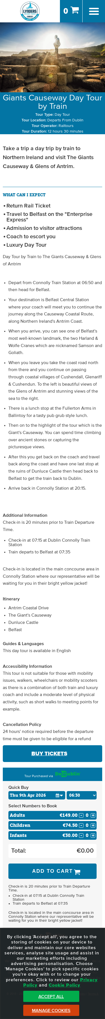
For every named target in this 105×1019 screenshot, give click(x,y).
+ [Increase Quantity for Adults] (93, 815)
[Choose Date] (36, 795)
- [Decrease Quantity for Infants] (81, 835)
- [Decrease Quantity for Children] (81, 825)
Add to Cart (52, 871)
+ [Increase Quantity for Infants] (93, 835)
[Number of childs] (87, 825)
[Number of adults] (87, 815)
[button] (59, 795)
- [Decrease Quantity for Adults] (81, 815)
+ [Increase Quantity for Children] (93, 825)
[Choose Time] (82, 795)
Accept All (51, 996)
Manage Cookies (51, 1010)
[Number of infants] (87, 835)
